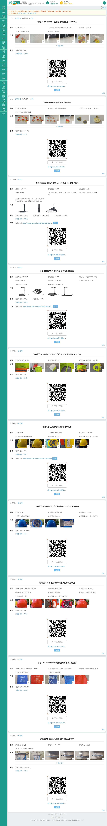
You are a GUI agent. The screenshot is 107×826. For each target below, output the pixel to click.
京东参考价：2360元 (21, 302)
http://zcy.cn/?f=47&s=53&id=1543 (61, 803)
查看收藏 (3, 7)
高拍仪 (20, 179)
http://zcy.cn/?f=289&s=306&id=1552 (62, 167)
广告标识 (3, 65)
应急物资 (3, 104)
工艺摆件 (18, 99)
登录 (104, 3)
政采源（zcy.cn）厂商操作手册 (27, 13)
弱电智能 (3, 16)
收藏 (103, 93)
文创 (3, 113)
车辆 (3, 78)
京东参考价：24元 (20, 534)
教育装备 (3, 82)
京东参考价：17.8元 (21, 378)
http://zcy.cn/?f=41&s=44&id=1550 (61, 338)
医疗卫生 (3, 91)
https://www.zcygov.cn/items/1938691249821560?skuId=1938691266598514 (46, 223)
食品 (3, 34)
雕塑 (3, 69)
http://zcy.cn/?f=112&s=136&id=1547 (62, 490)
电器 (3, 20)
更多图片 (59, 46)
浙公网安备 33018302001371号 (74, 820)
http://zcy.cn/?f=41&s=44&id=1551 (61, 255)
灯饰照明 (3, 47)
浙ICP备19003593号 (58, 820)
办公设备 (3, 25)
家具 (3, 38)
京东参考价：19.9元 (21, 690)
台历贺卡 (18, 18)
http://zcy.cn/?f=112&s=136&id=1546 (62, 566)
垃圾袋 (20, 659)
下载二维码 (57, 82)
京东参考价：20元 (20, 454)
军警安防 (3, 96)
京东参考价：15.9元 (21, 771)
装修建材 (3, 42)
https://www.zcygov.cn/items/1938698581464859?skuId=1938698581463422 (46, 306)
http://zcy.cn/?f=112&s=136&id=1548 (62, 410)
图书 (3, 74)
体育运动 (3, 87)
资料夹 (20, 735)
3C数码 (3, 11)
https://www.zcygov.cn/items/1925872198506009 (37, 458)
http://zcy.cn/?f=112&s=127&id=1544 (62, 723)
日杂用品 (3, 56)
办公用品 (3, 29)
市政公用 (3, 100)
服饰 (3, 60)
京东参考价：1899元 (21, 219)
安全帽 (20, 351)
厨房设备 (3, 109)
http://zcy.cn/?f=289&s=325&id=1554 (62, 86)
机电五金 (3, 51)
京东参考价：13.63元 (21, 53)
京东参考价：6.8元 (21, 134)
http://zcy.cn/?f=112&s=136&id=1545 (62, 646)
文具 (31, 18)
